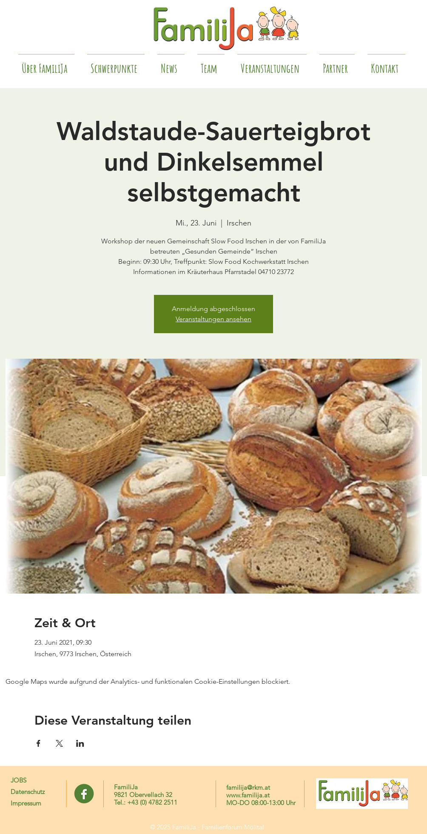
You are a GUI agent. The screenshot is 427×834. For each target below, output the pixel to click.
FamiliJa (126, 787)
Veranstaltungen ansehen (213, 319)
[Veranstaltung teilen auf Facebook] (38, 743)
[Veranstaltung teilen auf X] (59, 743)
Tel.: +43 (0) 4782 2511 (145, 802)
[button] (337, 64)
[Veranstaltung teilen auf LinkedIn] (80, 743)
